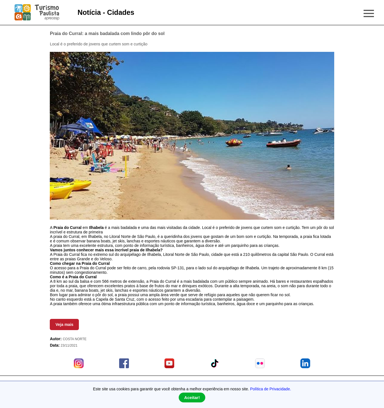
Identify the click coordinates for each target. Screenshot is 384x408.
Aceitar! (192, 397)
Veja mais (64, 324)
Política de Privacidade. (270, 389)
